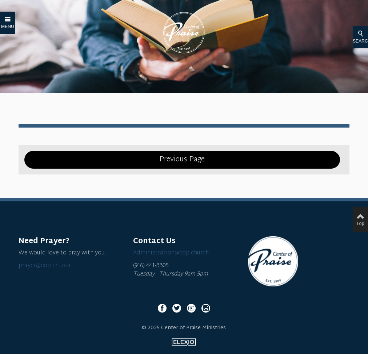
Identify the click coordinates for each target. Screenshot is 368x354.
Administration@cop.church (171, 253)
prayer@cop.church (44, 266)
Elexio (183, 342)
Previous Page (182, 159)
